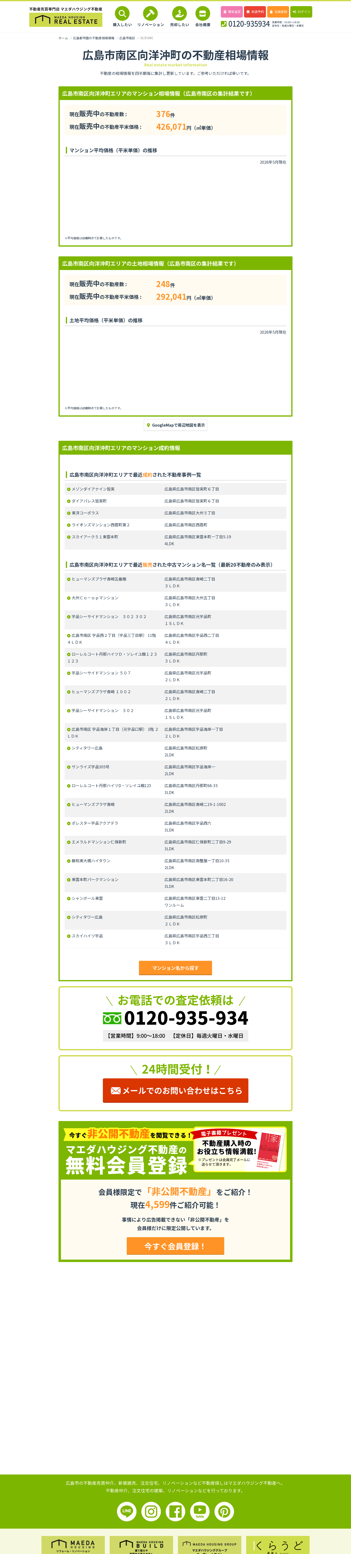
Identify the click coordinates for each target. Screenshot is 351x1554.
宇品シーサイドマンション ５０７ (101, 673)
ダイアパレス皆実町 (89, 501)
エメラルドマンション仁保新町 (99, 842)
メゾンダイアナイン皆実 (93, 489)
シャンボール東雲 (87, 898)
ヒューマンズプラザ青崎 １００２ (101, 691)
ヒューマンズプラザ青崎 (93, 804)
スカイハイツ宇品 (87, 936)
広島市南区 (127, 38)
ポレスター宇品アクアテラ (95, 823)
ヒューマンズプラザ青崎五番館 (99, 579)
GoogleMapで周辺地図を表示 (175, 425)
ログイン (301, 11)
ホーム (63, 38)
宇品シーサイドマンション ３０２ (103, 710)
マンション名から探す (175, 967)
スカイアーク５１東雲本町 (95, 537)
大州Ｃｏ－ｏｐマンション (95, 598)
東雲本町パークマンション (95, 879)
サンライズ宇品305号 (90, 767)
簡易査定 (232, 11)
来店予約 (255, 11)
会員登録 (278, 11)
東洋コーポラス (85, 513)
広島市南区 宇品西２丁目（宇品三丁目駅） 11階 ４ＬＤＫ (111, 638)
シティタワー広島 (87, 748)
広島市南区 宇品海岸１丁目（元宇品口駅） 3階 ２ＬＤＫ (113, 732)
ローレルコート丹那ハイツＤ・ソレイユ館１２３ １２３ (112, 657)
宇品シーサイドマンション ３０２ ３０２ (109, 616)
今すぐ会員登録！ (175, 1246)
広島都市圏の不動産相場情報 (93, 38)
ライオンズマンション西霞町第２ (101, 525)
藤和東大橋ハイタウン (91, 860)
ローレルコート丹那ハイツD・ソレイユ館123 (111, 785)
